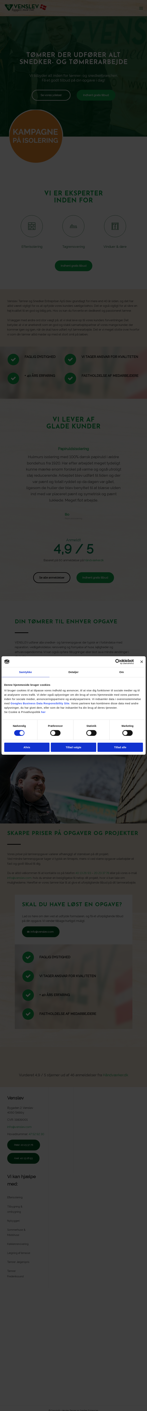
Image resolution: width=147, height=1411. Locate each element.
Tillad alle (120, 747)
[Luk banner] (141, 661)
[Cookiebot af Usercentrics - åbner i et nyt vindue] (118, 661)
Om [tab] (121, 672)
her (43, 712)
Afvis (26, 747)
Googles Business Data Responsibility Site (39, 703)
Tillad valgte (73, 747)
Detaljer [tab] (74, 672)
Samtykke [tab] (25, 672)
